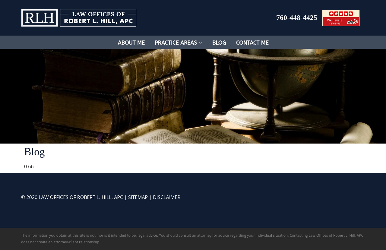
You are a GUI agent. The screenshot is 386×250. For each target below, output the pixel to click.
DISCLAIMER (166, 197)
